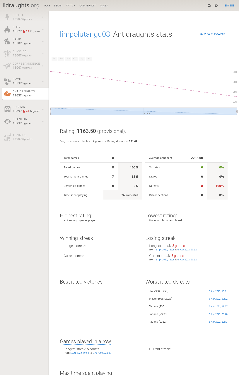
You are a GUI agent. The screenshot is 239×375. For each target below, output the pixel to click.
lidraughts (21, 5)
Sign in (229, 5)
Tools (104, 5)
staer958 (154, 291)
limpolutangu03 (85, 34)
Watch (70, 5)
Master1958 (156, 298)
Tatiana (153, 306)
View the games (214, 34)
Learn (58, 5)
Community (87, 5)
